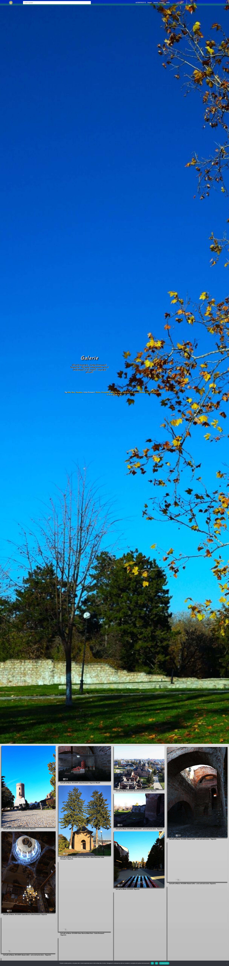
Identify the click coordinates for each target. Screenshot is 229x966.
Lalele (120, 392)
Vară (124, 392)
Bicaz (73, 392)
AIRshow (142, 392)
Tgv (116, 392)
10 (120, 395)
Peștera (98, 392)
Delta (68, 392)
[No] (227, 963)
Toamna (136, 392)
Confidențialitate (164, 963)
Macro (112, 392)
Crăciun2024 (105, 392)
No (156, 963)
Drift (131, 392)
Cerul (147, 392)
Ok (152, 963)
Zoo (128, 392)
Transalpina (79, 392)
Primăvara (153, 392)
